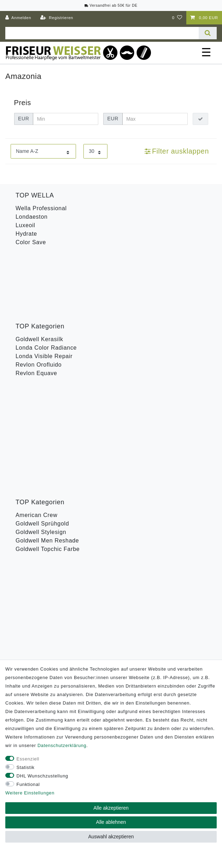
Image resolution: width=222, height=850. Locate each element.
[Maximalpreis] (155, 119)
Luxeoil (25, 225)
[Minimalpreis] (65, 119)
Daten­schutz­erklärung (61, 745)
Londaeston (32, 217)
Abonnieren (153, 542)
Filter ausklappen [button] (177, 151)
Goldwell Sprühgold (42, 347)
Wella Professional (41, 208)
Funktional (28, 784)
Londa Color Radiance (46, 284)
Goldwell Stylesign (41, 355)
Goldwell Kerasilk (39, 276)
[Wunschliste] (177, 17)
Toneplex (28, 401)
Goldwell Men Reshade (47, 364)
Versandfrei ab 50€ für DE (111, 5)
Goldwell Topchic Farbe (48, 372)
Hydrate (26, 234)
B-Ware (26, 427)
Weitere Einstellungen (29, 793)
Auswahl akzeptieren (111, 836)
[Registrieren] (56, 17)
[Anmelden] (18, 17)
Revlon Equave (36, 310)
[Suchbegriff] (102, 33)
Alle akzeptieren (111, 808)
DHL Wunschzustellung (42, 776)
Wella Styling (33, 410)
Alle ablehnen (111, 822)
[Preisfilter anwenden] (200, 119)
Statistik (26, 767)
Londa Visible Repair (44, 293)
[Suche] (208, 33)
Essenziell (28, 759)
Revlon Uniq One (39, 418)
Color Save (31, 242)
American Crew (36, 338)
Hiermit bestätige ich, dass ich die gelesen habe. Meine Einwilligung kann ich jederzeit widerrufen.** (113, 519)
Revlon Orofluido (39, 301)
